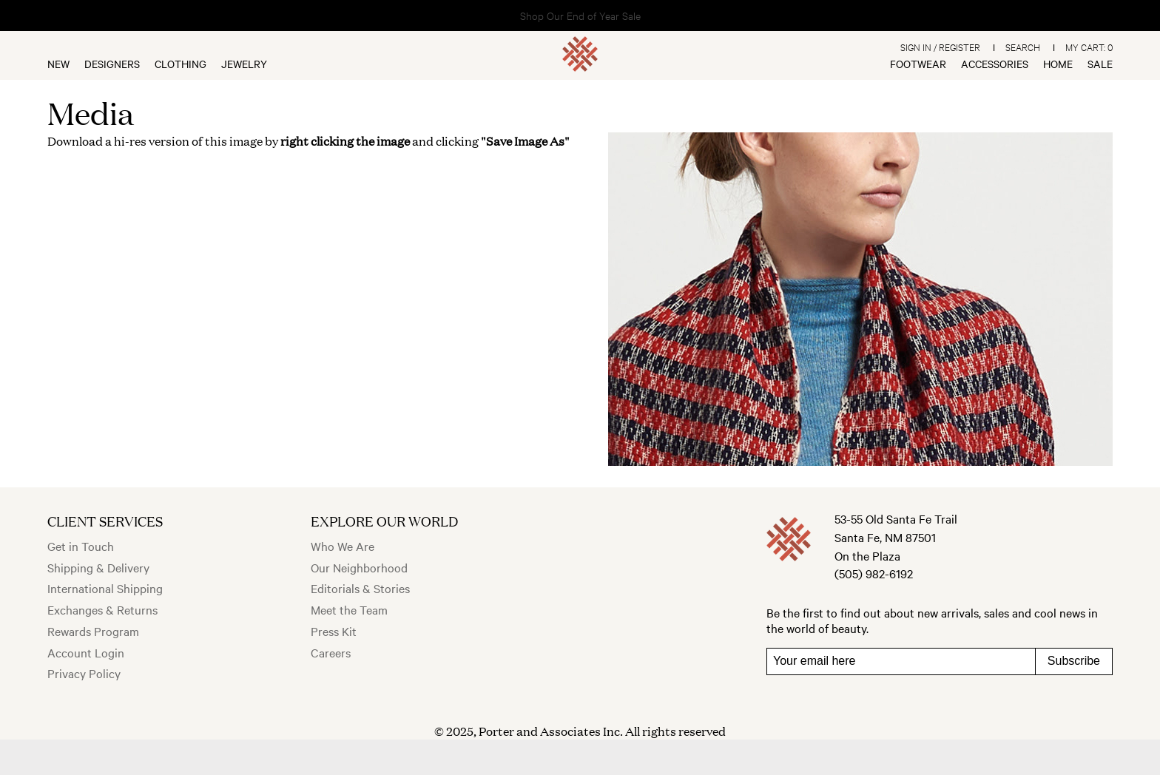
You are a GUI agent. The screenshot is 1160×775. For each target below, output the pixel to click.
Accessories (994, 63)
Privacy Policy (84, 673)
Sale (1100, 63)
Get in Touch (80, 546)
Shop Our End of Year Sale (580, 15)
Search (1022, 46)
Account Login (85, 652)
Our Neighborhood (359, 567)
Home (1058, 63)
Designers (112, 63)
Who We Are (342, 546)
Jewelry (244, 63)
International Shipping (105, 588)
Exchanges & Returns (102, 609)
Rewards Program (93, 631)
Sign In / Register (940, 46)
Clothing (180, 63)
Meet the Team (349, 609)
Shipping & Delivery (98, 567)
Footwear (918, 63)
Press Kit (334, 631)
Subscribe (1074, 660)
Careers (331, 652)
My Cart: (1089, 46)
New (58, 63)
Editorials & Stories (360, 588)
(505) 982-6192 (873, 573)
